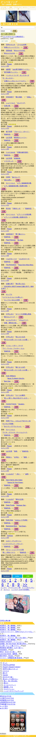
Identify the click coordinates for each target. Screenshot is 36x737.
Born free (7, 381)
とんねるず (10, 474)
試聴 (25, 47)
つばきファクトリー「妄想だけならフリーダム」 (17, 631)
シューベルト (10, 103)
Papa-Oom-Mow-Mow (25, 265)
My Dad (20, 240)
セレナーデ (21, 103)
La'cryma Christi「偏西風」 (9, 654)
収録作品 (7, 134)
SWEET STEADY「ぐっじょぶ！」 (12, 642)
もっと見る (4, 706)
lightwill (16, 736)
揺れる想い (8, 180)
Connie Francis (11, 404)
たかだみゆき (10, 152)
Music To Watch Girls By (16, 378)
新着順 (13, 41)
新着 (10, 8)
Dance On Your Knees (15, 482)
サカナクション (9, 689)
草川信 (8, 208)
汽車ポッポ (16, 208)
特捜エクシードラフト (11, 47)
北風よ (29, 97)
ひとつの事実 (20, 395)
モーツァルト (10, 183)
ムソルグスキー (11, 320)
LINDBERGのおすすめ (8, 702)
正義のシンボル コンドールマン (15, 81)
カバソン (25, 7)
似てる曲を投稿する (8, 34)
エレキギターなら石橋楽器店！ (14, 36)
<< (4, 580)
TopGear (10, 535)
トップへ (4, 587)
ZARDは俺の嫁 (5, 620)
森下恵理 (9, 131)
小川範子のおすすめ (7, 698)
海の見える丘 (20, 284)
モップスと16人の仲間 (12, 300)
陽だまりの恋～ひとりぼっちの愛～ (16, 339)
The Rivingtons (11, 265)
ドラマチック (8, 161)
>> (25, 584)
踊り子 (5, 673)
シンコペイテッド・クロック (13, 544)
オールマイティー (10, 685)
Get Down (22, 526)
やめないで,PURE (21, 520)
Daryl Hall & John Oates (14, 480)
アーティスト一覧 (14, 587)
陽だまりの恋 (20, 367)
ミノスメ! (32, 7)
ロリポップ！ (26, 736)
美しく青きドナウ (9, 552)
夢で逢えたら (20, 234)
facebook (6, 576)
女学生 (16, 457)
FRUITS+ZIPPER (9, 665)
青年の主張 (19, 499)
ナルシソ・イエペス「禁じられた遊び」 (14, 638)
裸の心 (6, 683)
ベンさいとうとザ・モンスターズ (17, 75)
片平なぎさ (10, 314)
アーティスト (17, 8)
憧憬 (25, 457)
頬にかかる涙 (20, 337)
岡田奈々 (9, 457)
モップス (9, 294)
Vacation (21, 404)
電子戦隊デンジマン (11, 72)
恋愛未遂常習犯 (22, 152)
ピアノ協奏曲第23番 (24, 183)
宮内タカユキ (10, 44)
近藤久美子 (10, 284)
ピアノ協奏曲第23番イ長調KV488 (15, 186)
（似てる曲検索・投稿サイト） (11, 4)
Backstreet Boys (11, 526)
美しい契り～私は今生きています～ (16, 398)
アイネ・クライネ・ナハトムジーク (15, 432)
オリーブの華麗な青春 (23, 314)
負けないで (16, 177)
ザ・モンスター (8, 78)
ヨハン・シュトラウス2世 (15, 549)
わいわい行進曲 (8, 423)
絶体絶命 (17, 158)
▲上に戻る (4, 708)
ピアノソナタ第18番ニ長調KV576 (15, 217)
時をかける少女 (19, 50)
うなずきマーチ (24, 259)
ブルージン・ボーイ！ (21, 131)
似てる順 (5, 41)
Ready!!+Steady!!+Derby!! (11, 667)
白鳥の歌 (7, 106)
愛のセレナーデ (9, 317)
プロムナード (23, 320)
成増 (26, 474)
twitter (17, 576)
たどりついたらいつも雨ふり (13, 297)
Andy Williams (11, 376)
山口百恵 (9, 137)
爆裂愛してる (8, 687)
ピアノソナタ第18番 (24, 214)
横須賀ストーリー (20, 137)
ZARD (8, 177)
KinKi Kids (9, 520)
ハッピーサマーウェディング (14, 691)
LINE (28, 576)
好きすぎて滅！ (8, 677)
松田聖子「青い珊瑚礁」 (8, 625)
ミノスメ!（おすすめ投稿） (20, 589)
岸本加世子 (10, 97)
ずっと (5, 663)
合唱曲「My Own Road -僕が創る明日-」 (14, 644)
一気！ (18, 474)
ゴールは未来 (21, 44)
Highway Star (21, 505)
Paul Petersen (11, 240)
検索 (14, 31)
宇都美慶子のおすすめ (7, 704)
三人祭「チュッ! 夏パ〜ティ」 (10, 646)
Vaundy (5, 675)
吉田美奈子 (10, 234)
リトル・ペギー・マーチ (14, 345)
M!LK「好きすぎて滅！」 (8, 652)
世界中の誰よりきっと (10, 669)
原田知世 (9, 50)
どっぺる (3, 8)
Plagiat (9, 64)
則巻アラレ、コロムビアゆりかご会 (18, 421)
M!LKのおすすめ (5, 696)
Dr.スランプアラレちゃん (12, 426)
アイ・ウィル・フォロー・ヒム (13, 348)
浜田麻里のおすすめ (7, 700)
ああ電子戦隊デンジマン (21, 69)
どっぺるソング (9, 2)
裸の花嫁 (19, 97)
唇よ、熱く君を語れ (10, 681)
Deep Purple (10, 505)
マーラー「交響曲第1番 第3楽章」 (12, 658)
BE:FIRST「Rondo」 (7, 656)
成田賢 (8, 69)
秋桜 (15, 451)
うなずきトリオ (11, 259)
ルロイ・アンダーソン (13, 541)
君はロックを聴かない (10, 679)
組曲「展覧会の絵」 (11, 323)
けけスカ (6, 671)
